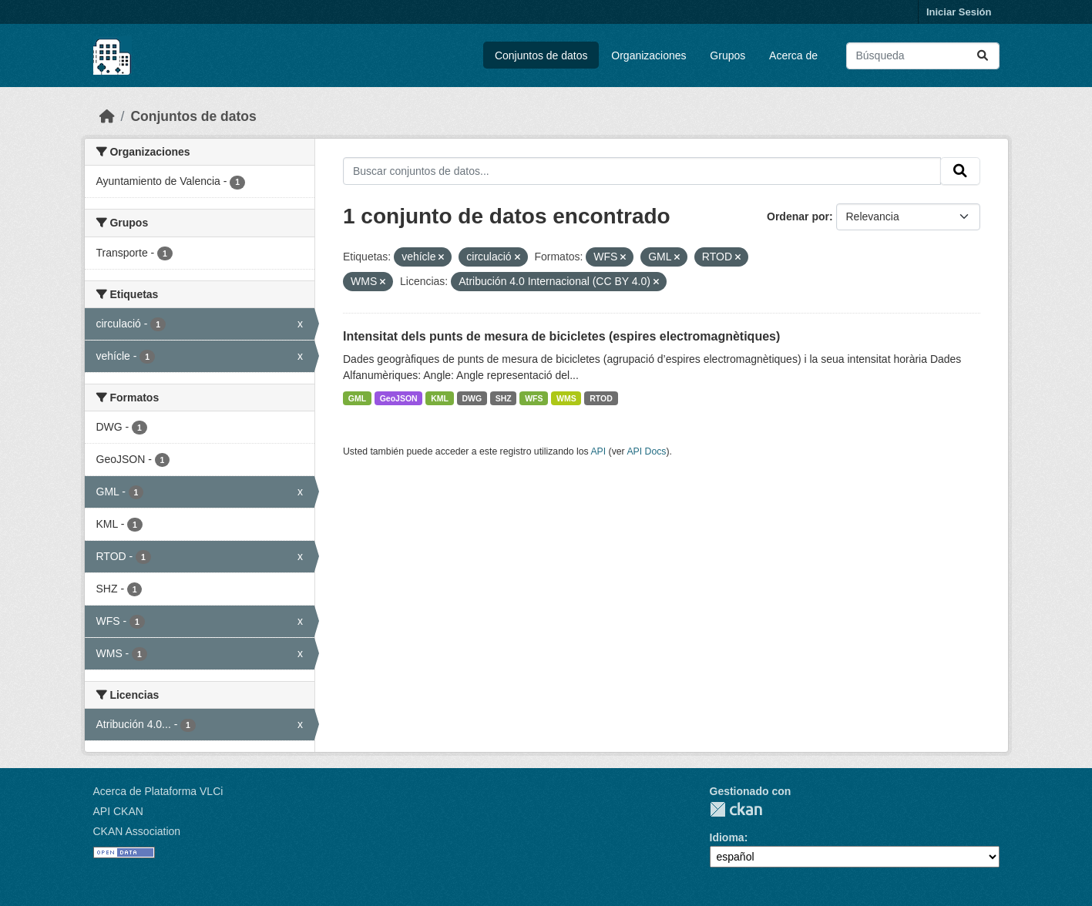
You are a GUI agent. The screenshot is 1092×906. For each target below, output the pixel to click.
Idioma (727, 837)
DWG (472, 398)
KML (440, 398)
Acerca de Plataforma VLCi (158, 791)
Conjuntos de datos (541, 55)
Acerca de (793, 55)
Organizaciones (648, 55)
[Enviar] (982, 55)
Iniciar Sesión (959, 12)
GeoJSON (399, 398)
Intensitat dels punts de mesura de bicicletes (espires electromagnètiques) (561, 336)
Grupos (727, 55)
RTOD (601, 398)
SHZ (504, 398)
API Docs (646, 451)
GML (357, 398)
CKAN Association (137, 831)
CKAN (736, 809)
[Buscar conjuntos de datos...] (923, 55)
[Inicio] (107, 116)
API (598, 451)
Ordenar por (798, 216)
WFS (534, 398)
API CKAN (118, 811)
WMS (566, 398)
